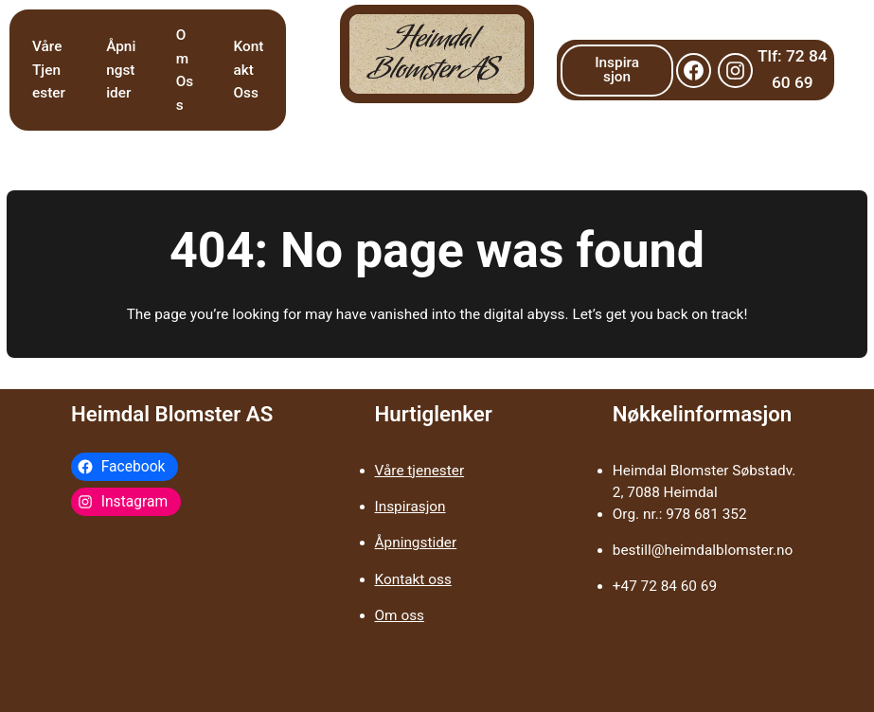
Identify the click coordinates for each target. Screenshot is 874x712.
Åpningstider (416, 542)
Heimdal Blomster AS (172, 413)
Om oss (399, 615)
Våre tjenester (420, 470)
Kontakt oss (413, 579)
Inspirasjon (617, 69)
